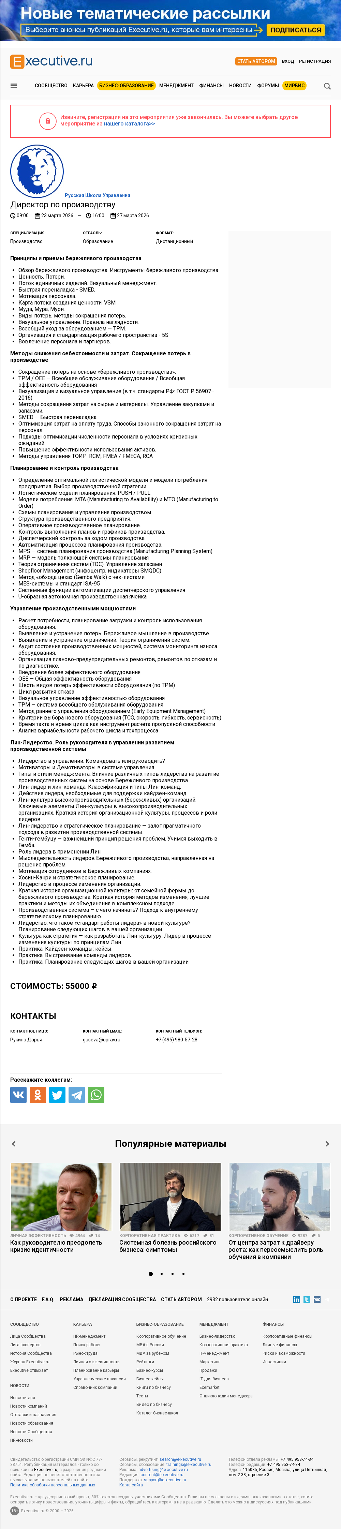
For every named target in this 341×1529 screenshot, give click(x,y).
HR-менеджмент (89, 1336)
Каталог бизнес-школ (157, 1413)
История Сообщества (31, 1353)
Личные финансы (280, 1344)
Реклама (71, 1299)
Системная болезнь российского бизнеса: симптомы (168, 1246)
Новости (240, 85)
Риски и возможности (284, 1353)
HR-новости (21, 1440)
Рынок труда (85, 1353)
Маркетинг (209, 1362)
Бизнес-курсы (149, 1370)
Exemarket (209, 1387)
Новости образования (31, 1423)
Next (327, 1144)
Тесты (142, 1396)
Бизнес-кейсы (150, 1379)
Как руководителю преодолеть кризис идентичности (56, 1246)
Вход (288, 61)
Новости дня (22, 1397)
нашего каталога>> (129, 123)
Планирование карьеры (96, 1370)
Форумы (268, 85)
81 (211, 1235)
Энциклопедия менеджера (226, 1396)
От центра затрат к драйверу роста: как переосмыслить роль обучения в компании (275, 1249)
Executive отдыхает (29, 1370)
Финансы (211, 85)
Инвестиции (274, 1362)
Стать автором (256, 61)
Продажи (208, 1370)
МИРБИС (294, 85)
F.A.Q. (48, 1299)
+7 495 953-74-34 (297, 1459)
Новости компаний (28, 1406)
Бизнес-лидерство (217, 1336)
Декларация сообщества (122, 1299)
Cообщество (24, 1324)
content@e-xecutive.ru (161, 1474)
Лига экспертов (25, 1344)
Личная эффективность (38, 1235)
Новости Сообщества (31, 1431)
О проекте (23, 1299)
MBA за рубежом (152, 1353)
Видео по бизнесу (154, 1404)
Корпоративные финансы (287, 1336)
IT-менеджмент (214, 1353)
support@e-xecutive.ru (165, 1480)
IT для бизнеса (214, 1379)
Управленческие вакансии (99, 1379)
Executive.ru (45, 1469)
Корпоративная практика (149, 1235)
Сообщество (51, 85)
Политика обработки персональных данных (52, 1485)
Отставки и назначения (33, 1414)
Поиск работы (86, 1344)
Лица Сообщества (28, 1336)
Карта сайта (131, 1485)
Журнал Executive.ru (29, 1362)
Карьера (83, 85)
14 (97, 1235)
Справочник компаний (95, 1387)
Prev (13, 1144)
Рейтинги (145, 1362)
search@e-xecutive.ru (180, 1459)
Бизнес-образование (126, 85)
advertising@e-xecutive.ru (163, 1469)
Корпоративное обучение (258, 1235)
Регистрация (315, 61)
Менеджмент (176, 85)
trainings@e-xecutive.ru (188, 1464)
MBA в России (150, 1344)
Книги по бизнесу (153, 1387)
